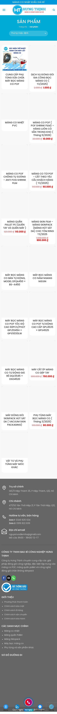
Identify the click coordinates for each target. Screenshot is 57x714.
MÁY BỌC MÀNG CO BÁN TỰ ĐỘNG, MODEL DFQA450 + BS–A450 (15, 280)
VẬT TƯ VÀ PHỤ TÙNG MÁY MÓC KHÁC (14, 464)
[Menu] (3, 9)
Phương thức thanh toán (16, 602)
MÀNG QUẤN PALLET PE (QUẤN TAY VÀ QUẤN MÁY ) (14, 224)
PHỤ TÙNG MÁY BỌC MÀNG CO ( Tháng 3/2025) (42, 418)
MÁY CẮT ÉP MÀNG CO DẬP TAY (42, 371)
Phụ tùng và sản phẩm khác (19, 648)
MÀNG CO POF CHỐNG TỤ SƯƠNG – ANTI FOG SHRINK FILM (14, 179)
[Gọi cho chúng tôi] (13, 578)
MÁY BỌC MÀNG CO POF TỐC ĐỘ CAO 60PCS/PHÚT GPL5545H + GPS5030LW (14, 327)
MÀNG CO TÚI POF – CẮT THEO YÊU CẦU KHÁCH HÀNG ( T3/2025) (42, 179)
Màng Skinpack (12, 639)
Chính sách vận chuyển (15, 615)
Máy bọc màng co (14, 643)
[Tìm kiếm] (54, 10)
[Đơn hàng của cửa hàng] (28, 33)
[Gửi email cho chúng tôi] (9, 578)
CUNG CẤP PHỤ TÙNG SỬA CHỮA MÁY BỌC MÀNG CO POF (14, 79)
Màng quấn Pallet (13, 635)
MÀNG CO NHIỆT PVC (14, 124)
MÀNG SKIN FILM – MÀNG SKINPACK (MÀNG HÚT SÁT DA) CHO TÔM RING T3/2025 (42, 228)
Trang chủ (23, 27)
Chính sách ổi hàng (13, 610)
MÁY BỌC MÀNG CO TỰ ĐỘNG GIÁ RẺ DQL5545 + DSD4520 (15, 374)
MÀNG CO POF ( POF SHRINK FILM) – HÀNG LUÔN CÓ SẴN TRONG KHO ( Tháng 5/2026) (42, 129)
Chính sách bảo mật (14, 606)
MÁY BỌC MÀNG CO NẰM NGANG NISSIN (42, 278)
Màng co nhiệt (11, 631)
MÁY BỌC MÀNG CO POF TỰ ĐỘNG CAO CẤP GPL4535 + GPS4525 (42, 325)
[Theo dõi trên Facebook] (4, 578)
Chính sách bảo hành (14, 619)
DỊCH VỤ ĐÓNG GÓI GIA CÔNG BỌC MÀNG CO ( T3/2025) (42, 79)
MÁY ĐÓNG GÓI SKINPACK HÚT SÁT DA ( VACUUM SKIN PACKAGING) (15, 420)
